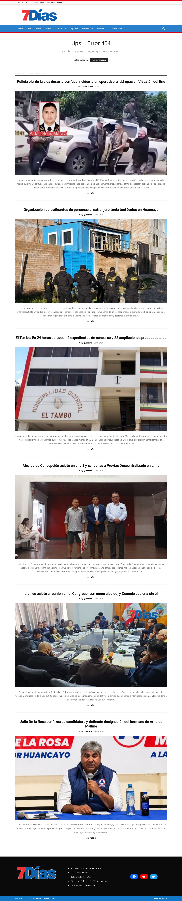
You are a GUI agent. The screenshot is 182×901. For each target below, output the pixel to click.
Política (20, 28)
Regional (49, 28)
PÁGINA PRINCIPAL (99, 60)
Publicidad (51, 2)
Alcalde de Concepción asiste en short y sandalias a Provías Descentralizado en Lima (91, 466)
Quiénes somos (38, 2)
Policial (39, 28)
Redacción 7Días (85, 87)
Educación (61, 28)
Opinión (100, 28)
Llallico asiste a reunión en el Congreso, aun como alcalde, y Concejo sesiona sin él (91, 594)
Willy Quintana (85, 215)
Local (29, 28)
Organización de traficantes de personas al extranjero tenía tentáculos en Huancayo (91, 210)
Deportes (74, 28)
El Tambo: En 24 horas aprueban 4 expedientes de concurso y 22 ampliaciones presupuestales (91, 338)
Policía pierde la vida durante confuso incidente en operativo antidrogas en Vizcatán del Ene (91, 82)
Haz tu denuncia (115, 28)
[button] (163, 29)
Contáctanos (62, 2)
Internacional (87, 28)
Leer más (91, 193)
